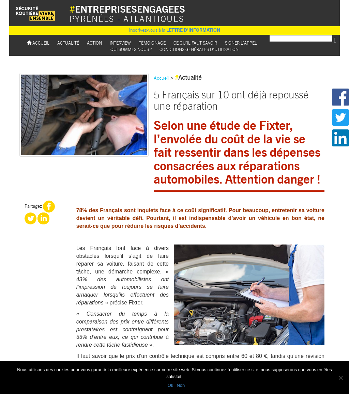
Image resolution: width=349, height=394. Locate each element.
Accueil (38, 43)
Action (94, 43)
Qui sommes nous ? (131, 49)
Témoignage (152, 43)
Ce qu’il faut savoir (195, 43)
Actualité (68, 43)
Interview (120, 43)
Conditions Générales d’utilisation (199, 49)
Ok (170, 385)
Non (181, 385)
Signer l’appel (241, 43)
